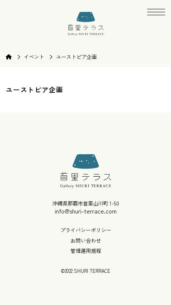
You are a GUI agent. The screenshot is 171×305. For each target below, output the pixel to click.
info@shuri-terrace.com (86, 211)
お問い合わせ (85, 240)
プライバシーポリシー (85, 230)
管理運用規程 (85, 251)
